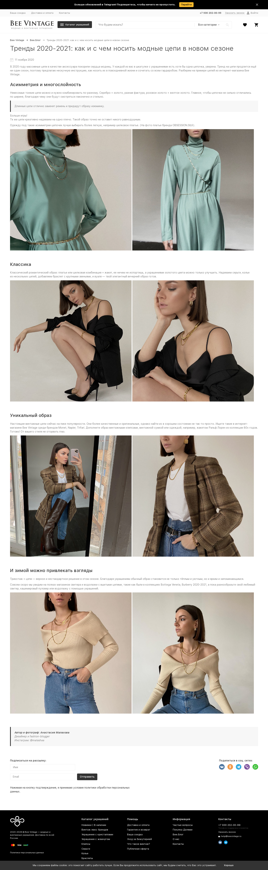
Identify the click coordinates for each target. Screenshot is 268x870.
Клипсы (86, 844)
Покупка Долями (182, 829)
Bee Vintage (17, 40)
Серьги (86, 848)
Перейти (186, 4)
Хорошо (229, 865)
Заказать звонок (235, 13)
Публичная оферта (138, 848)
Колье (85, 853)
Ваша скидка (17, 13)
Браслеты (87, 858)
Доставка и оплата (42, 13)
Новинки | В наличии (94, 825)
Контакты (64, 13)
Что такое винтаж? (138, 844)
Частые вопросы (183, 825)
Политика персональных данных (27, 852)
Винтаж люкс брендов (95, 829)
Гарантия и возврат (138, 829)
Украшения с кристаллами (97, 834)
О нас (176, 839)
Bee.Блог (35, 40)
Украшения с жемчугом (96, 839)
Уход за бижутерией (139, 839)
